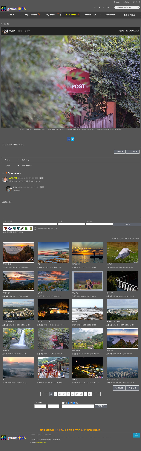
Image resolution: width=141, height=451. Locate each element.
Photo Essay (90, 15)
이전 (47, 396)
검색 (100, 409)
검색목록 (120, 151)
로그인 (118, 2)
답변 (41, 178)
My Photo (50, 15)
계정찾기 (135, 2)
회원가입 (126, 2)
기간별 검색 (38, 405)
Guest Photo (70, 15)
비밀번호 (90, 224)
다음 (94, 396)
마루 (40, 270)
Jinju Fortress (31, 15)
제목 (70, 405)
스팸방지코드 (7, 224)
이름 (60, 224)
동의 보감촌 (27, 165)
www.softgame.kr (41, 444)
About (11, 15)
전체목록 (134, 151)
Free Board (110, 15)
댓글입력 (127, 227)
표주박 (75, 270)
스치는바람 (13, 178)
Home (33, 437)
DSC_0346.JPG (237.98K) (13, 144)
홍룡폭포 (25, 160)
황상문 (12, 31)
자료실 (39, 437)
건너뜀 (42, 396)
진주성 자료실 (129, 15)
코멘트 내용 (6, 202)
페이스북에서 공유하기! (68, 139)
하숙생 (6, 270)
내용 (75, 405)
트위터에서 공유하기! (72, 139)
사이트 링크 (48, 437)
